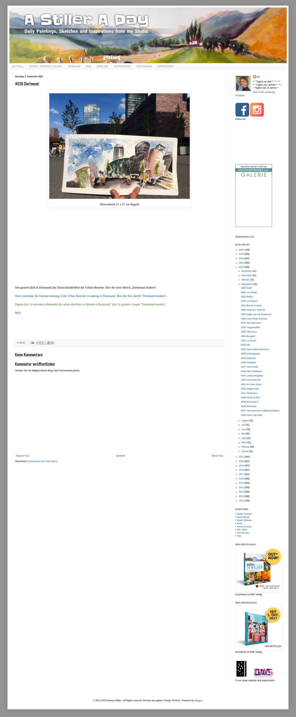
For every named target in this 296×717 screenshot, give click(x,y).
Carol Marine (243, 517)
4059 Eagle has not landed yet (256, 314)
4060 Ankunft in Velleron (253, 310)
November (247, 275)
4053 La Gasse (248, 340)
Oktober (245, 279)
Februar (245, 447)
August (245, 420)
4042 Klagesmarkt (250, 388)
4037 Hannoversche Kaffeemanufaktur (260, 410)
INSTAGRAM (144, 66)
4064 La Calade (249, 292)
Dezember (247, 271)
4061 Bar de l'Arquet (251, 305)
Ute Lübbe (242, 529)
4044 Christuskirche (251, 380)
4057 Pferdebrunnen (251, 323)
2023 (241, 263)
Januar (245, 451)
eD (258, 77)
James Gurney (244, 526)
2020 (241, 461)
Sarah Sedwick (244, 520)
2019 (241, 465)
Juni (243, 429)
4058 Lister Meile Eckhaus (254, 318)
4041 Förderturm (249, 393)
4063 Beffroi (247, 296)
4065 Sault (246, 288)
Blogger (198, 700)
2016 (241, 478)
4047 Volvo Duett (249, 367)
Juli (243, 425)
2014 (241, 487)
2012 (241, 496)
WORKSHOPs (122, 66)
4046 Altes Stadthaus (251, 371)
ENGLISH (102, 66)
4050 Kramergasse (250, 353)
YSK (239, 536)
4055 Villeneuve (249, 331)
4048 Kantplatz (248, 362)
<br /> (253, 206)
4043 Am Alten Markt (251, 384)
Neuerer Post (22, 456)
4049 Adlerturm (248, 358)
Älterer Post (217, 456)
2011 (241, 500)
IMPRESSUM (165, 66)
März (244, 442)
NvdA (239, 523)
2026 (241, 249)
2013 (241, 491)
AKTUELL (18, 66)
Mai (243, 433)
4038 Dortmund (248, 406)
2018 (241, 470)
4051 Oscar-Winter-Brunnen (255, 349)
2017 (241, 474)
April (244, 438)
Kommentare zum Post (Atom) (42, 461)
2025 (241, 254)
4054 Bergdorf (248, 336)
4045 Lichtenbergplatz (252, 375)
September (247, 284)
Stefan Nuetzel (244, 514)
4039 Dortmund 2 (249, 402)
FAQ (88, 66)
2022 (241, 267)
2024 (241, 258)
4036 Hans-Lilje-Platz (251, 415)
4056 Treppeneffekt (250, 327)
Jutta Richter (243, 533)
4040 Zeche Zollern (250, 397)
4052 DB (245, 345)
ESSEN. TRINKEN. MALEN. (45, 66)
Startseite (120, 456)
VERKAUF (74, 66)
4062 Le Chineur (249, 301)
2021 (241, 456)
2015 (241, 483)
